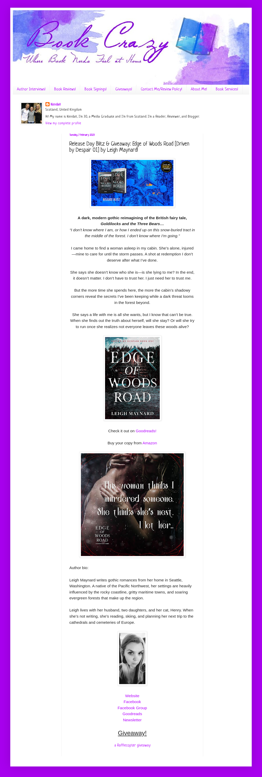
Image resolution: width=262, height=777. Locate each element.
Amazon (150, 443)
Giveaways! (123, 89)
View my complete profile (63, 123)
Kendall (56, 105)
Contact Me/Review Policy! (161, 89)
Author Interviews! (31, 89)
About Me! (199, 89)
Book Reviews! (65, 89)
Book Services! (227, 89)
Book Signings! (96, 89)
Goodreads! (146, 431)
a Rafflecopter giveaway (132, 745)
